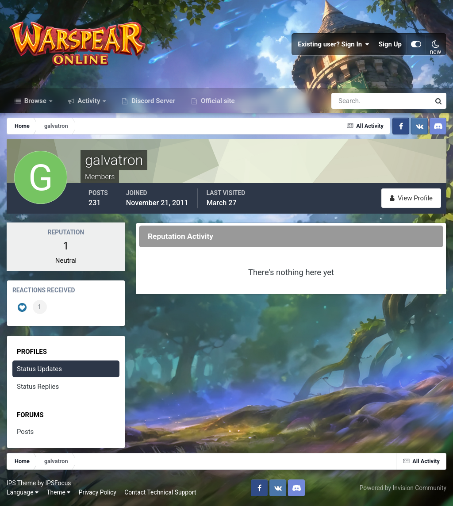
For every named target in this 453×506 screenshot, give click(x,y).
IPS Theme (21, 483)
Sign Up (390, 44)
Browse (35, 101)
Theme (58, 492)
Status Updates (39, 369)
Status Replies (38, 387)
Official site (216, 101)
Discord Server (152, 101)
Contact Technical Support (160, 492)
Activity (89, 101)
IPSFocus (58, 483)
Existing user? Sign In (333, 44)
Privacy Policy (97, 492)
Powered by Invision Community (403, 487)
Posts (25, 432)
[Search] (350, 101)
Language (22, 492)
